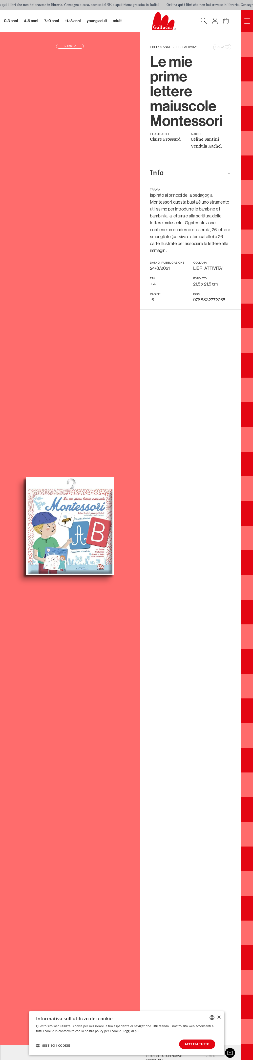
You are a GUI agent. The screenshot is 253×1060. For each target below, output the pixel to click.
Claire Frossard (165, 139)
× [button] (219, 1017)
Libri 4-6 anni (160, 47)
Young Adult (97, 21)
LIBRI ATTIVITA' (186, 47)
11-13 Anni (73, 21)
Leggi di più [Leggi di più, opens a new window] (131, 1031)
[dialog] (126, 1033)
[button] (53, 1045)
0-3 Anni (11, 21)
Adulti (118, 21)
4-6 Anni (31, 21)
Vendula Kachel (206, 146)
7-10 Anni (51, 21)
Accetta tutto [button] (197, 1044)
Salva (222, 47)
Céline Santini (205, 139)
